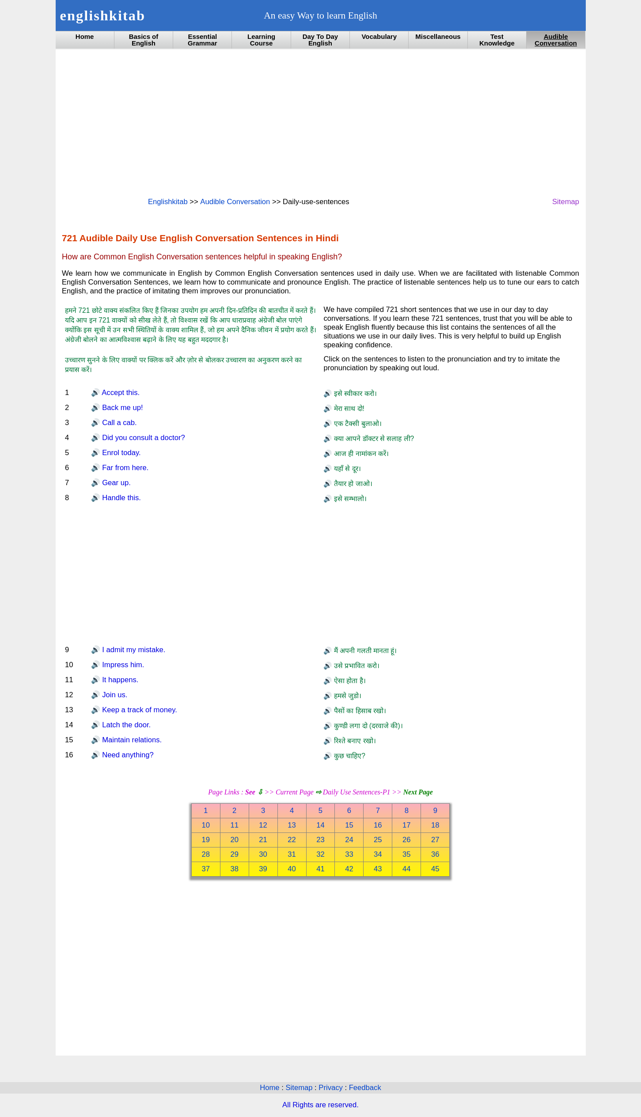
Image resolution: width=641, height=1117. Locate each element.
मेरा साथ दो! (348, 408)
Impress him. (122, 665)
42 (349, 869)
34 (378, 854)
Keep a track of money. (138, 710)
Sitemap (565, 202)
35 (406, 854)
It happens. (119, 680)
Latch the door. (125, 725)
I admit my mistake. (133, 650)
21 (263, 840)
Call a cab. (118, 422)
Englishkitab (168, 202)
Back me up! (121, 407)
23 (320, 840)
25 (378, 840)
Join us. (114, 695)
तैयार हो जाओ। (352, 483)
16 (378, 825)
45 (435, 869)
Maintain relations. (131, 740)
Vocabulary (379, 36)
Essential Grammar (202, 40)
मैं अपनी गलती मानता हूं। (364, 650)
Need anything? (127, 755)
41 (320, 869)
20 (234, 840)
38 (234, 869)
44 (406, 869)
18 (435, 825)
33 (349, 854)
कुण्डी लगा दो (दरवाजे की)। (367, 725)
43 (378, 869)
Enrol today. (120, 452)
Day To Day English (320, 40)
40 (292, 869)
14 (320, 825)
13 (292, 825)
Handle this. (120, 498)
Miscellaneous (437, 36)
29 (234, 854)
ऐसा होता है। (348, 680)
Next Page (418, 792)
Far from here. (124, 468)
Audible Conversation (556, 40)
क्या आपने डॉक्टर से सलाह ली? (373, 438)
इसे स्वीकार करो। (354, 393)
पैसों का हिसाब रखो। (359, 710)
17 (406, 825)
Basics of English (144, 40)
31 (292, 854)
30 (263, 854)
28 (205, 854)
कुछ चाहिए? (348, 756)
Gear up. (115, 483)
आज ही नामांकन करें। (360, 453)
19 (205, 840)
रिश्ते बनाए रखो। (353, 741)
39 (263, 869)
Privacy (332, 1087)
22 (292, 840)
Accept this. (120, 392)
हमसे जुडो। (346, 695)
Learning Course (261, 40)
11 (234, 825)
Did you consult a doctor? (142, 437)
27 (435, 840)
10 (205, 825)
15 (349, 825)
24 (349, 840)
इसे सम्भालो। (349, 498)
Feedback (365, 1087)
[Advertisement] (320, 122)
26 (406, 840)
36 (435, 854)
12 (263, 825)
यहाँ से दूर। (346, 468)
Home (85, 36)
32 (320, 854)
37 (205, 869)
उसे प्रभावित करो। (355, 665)
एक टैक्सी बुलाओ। (356, 423)
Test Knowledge (497, 40)
